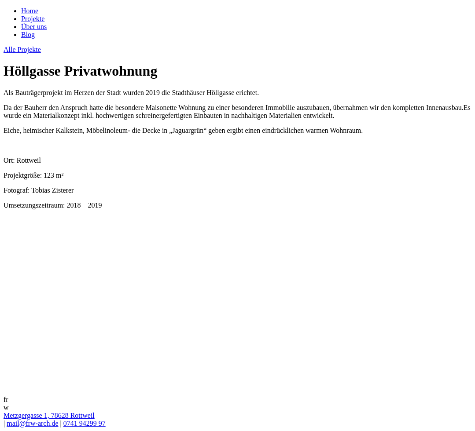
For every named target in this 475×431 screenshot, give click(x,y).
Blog (28, 34)
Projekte (32, 18)
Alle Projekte (22, 49)
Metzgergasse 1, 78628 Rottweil (49, 415)
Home (29, 11)
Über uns (34, 26)
